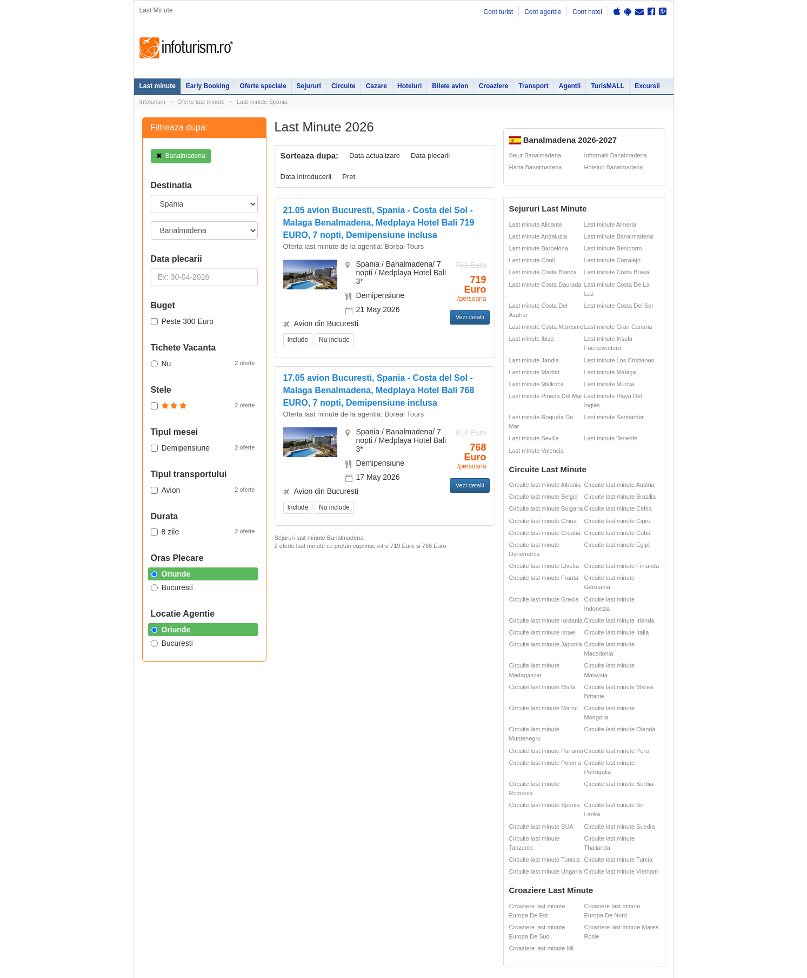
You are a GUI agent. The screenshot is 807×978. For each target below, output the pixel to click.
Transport (533, 86)
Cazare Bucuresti (297, 801)
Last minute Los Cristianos (619, 360)
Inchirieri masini (217, 801)
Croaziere (494, 86)
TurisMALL (607, 86)
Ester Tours (613, 732)
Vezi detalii (470, 317)
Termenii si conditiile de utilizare (175, 876)
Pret (348, 177)
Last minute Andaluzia (538, 236)
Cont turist (498, 12)
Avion (203, 489)
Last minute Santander (614, 417)
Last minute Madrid (534, 372)
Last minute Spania (262, 101)
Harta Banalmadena (535, 167)
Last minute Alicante (535, 224)
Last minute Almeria (610, 224)
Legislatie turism (542, 745)
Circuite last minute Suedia (619, 826)
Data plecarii (430, 155)
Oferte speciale (263, 86)
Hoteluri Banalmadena (613, 167)
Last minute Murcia (609, 384)
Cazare (376, 86)
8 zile (203, 531)
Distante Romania (483, 745)
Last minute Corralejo (612, 260)
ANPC (467, 757)
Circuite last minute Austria (619, 484)
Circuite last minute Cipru (617, 521)
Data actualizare (374, 155)
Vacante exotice (218, 757)
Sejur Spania (368, 801)
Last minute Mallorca (536, 384)
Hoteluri (409, 86)
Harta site (146, 839)
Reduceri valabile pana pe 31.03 (376, 579)
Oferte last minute (200, 101)
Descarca (360, 660)
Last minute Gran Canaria (618, 326)
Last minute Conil (532, 260)
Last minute (157, 86)
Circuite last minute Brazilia (620, 496)
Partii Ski (532, 732)
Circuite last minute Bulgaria (546, 508)
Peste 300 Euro (182, 321)
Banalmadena (180, 156)
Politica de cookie (157, 884)
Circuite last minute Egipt (617, 544)
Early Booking (208, 86)
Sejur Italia (411, 801)
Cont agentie (542, 12)
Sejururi (309, 86)
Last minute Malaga (610, 372)
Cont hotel (587, 12)
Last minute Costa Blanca (543, 272)
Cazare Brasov (293, 790)
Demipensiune (203, 447)
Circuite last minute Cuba (617, 533)
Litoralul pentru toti (221, 768)
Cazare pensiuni (542, 757)
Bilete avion (450, 86)
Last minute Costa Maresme (546, 326)
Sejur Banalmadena (535, 155)
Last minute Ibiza (531, 338)
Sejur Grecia (414, 768)
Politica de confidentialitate (169, 853)
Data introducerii (306, 177)
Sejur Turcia (413, 790)
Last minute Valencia (536, 450)
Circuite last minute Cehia (618, 508)
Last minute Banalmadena (618, 236)
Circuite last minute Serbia (618, 784)
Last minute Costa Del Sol (618, 305)
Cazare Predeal (294, 778)
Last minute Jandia (534, 360)
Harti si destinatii (481, 732)
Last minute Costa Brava (616, 272)
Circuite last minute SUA (541, 826)
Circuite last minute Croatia (545, 533)
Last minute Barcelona (538, 248)
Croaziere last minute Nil (541, 948)
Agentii (570, 86)
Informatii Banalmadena (615, 155)
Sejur (146, 745)
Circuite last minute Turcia (618, 859)
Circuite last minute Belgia (543, 496)
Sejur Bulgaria (370, 790)
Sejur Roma (413, 735)
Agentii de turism (163, 801)
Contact (180, 839)
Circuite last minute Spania (544, 805)
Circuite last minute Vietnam (621, 871)
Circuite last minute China (543, 521)
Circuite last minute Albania (545, 484)
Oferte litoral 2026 (220, 732)
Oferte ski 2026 (480, 720)
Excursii (647, 86)
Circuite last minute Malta (542, 687)
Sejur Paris (366, 757)
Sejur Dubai (413, 757)
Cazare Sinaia (292, 766)
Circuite (343, 86)
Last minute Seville (534, 438)
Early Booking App (363, 560)
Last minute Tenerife (611, 438)
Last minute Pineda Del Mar (546, 396)
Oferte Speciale (217, 720)
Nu (203, 363)
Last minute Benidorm (613, 248)
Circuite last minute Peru (616, 751)
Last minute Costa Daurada (545, 284)
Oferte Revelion (217, 745)
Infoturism (186, 48)
